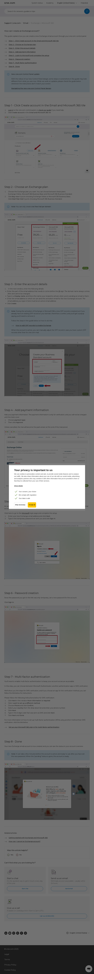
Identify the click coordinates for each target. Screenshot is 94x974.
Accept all (32, 505)
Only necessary (20, 505)
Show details (18, 486)
